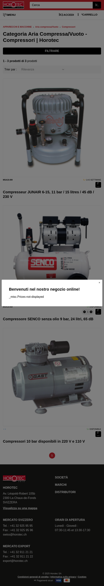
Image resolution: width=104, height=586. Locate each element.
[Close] (99, 282)
